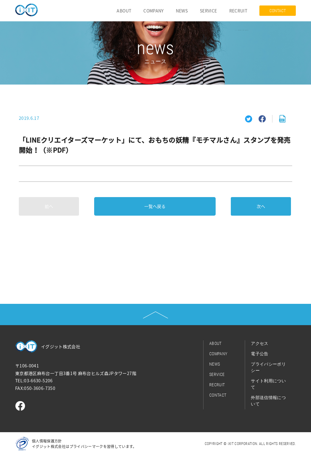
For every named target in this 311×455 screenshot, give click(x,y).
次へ (261, 206)
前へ (49, 206)
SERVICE (208, 11)
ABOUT (124, 11)
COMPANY (153, 11)
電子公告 (259, 353)
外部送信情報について (268, 400)
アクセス (259, 343)
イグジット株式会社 (60, 346)
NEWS (182, 11)
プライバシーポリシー (268, 367)
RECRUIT (238, 11)
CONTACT (277, 10)
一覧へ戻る (155, 206)
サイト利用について (268, 384)
